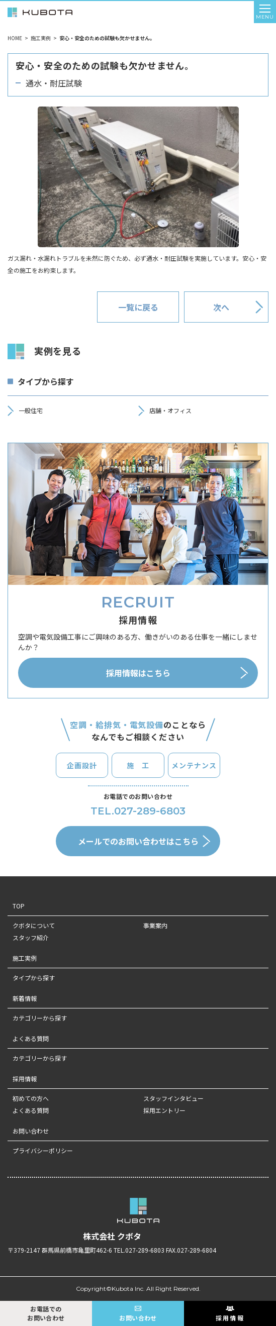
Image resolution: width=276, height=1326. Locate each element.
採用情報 (25, 1078)
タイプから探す (34, 977)
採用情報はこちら (138, 673)
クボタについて (34, 925)
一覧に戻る (138, 307)
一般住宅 (31, 410)
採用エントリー (164, 1110)
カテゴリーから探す (40, 1017)
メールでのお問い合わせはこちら (138, 841)
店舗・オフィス (170, 410)
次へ (221, 307)
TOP (19, 905)
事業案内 (155, 925)
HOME (15, 38)
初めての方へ (31, 1098)
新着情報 (25, 998)
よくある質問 (31, 1038)
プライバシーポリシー (43, 1150)
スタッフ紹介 (31, 937)
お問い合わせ (31, 1131)
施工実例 (41, 38)
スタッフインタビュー (173, 1098)
